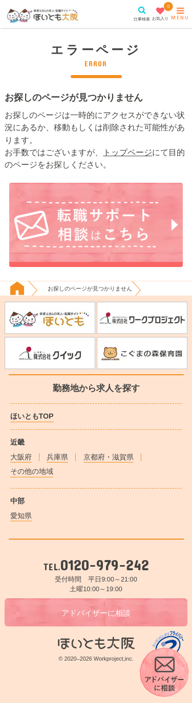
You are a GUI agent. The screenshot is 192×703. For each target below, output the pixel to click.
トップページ (127, 152)
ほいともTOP (32, 416)
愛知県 (21, 516)
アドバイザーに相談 (96, 613)
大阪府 (21, 457)
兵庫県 (57, 457)
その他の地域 (31, 471)
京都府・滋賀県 (108, 457)
